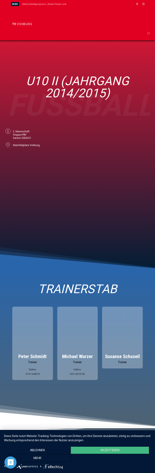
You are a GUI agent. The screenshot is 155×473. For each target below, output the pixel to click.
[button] (148, 33)
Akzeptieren (77, 459)
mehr (129, 459)
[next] (88, 3)
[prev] (82, 3)
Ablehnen (26, 459)
